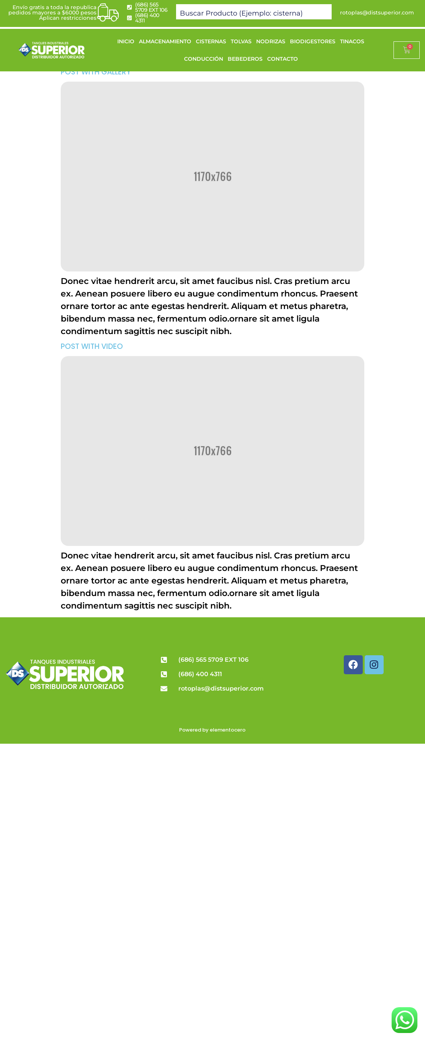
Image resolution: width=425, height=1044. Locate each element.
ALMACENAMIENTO (165, 41)
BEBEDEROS (245, 58)
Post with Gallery (96, 72)
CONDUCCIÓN (203, 58)
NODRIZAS (270, 41)
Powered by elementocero (212, 729)
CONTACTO (282, 58)
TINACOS (352, 41)
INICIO (125, 41)
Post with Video (92, 346)
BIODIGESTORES (312, 41)
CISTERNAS (211, 41)
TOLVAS (241, 41)
